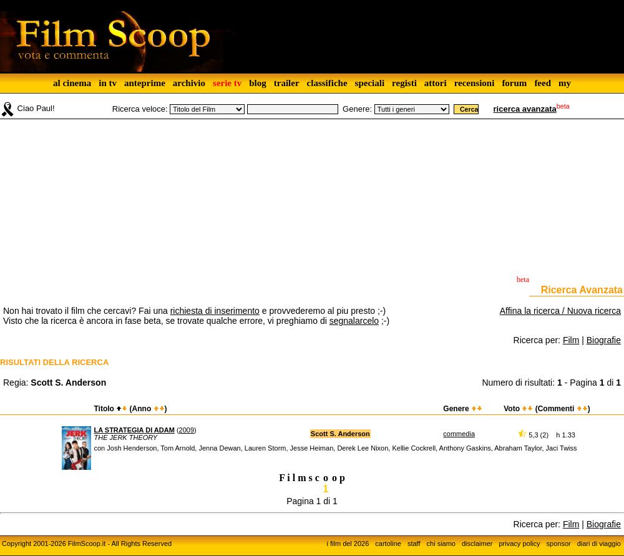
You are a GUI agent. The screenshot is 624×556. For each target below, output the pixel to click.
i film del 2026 (347, 543)
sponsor (559, 543)
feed (542, 83)
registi (404, 83)
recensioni (474, 83)
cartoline (388, 543)
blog (257, 83)
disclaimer (477, 543)
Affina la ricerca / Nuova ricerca (560, 311)
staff (414, 543)
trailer (287, 83)
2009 (186, 430)
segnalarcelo (354, 321)
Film (571, 340)
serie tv (227, 83)
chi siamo (441, 543)
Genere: (357, 109)
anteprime (144, 83)
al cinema (72, 83)
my (564, 83)
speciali (370, 83)
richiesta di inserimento (215, 311)
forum (514, 83)
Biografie (604, 340)
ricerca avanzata (525, 109)
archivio (189, 83)
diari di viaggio (599, 543)
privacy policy (519, 543)
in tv (108, 83)
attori (435, 83)
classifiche (327, 83)
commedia (459, 433)
